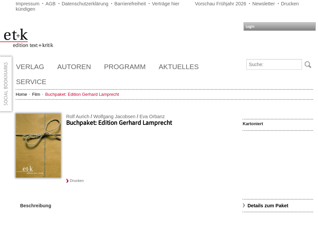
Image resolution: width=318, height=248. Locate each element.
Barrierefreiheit (130, 3)
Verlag (30, 66)
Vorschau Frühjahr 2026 (220, 3)
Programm (125, 66)
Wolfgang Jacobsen (114, 116)
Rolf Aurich (77, 116)
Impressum (27, 3)
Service (31, 81)
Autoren (74, 66)
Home (21, 94)
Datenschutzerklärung (85, 3)
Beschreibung (35, 205)
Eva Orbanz (152, 116)
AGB (50, 3)
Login (250, 26)
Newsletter (263, 3)
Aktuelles (179, 66)
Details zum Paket (268, 205)
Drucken (290, 3)
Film (36, 94)
